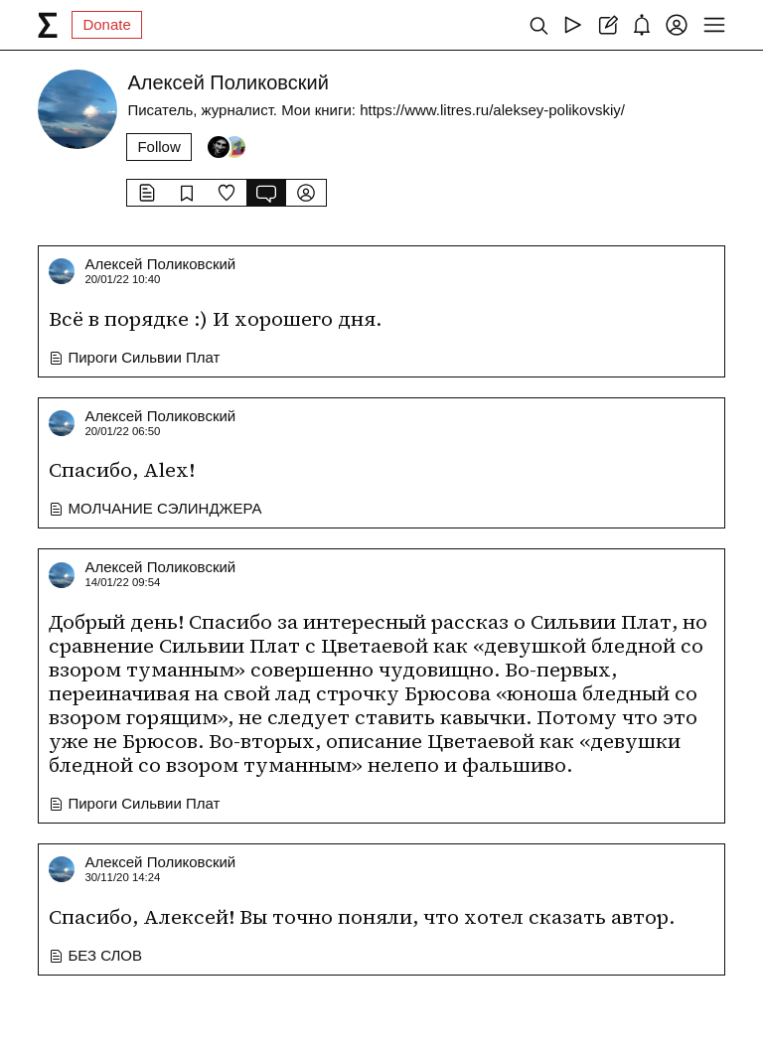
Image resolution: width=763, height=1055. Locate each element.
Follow (158, 146)
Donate (106, 24)
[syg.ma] (48, 25)
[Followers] (226, 147)
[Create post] (607, 25)
